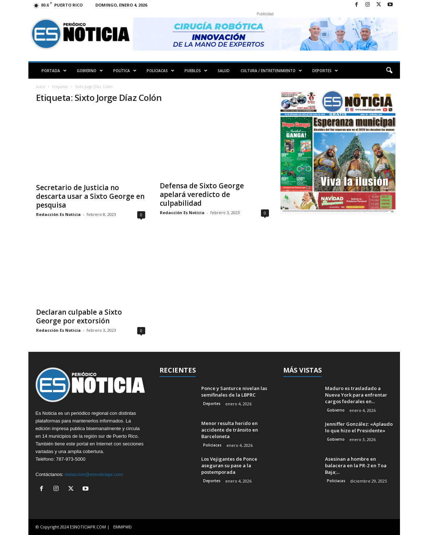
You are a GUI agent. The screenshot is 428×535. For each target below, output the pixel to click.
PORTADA (54, 71)
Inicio (40, 86)
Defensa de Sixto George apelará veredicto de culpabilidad (202, 194)
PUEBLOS (196, 71)
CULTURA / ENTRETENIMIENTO (271, 71)
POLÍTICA (124, 71)
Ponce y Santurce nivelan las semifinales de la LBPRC (234, 391)
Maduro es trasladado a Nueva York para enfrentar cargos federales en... (356, 395)
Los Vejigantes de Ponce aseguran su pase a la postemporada (229, 465)
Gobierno (336, 410)
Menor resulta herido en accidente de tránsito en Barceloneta (229, 430)
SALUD (224, 70)
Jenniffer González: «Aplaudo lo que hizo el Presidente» (359, 427)
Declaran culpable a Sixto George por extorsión (79, 316)
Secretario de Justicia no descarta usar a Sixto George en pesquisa (90, 196)
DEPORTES (325, 71)
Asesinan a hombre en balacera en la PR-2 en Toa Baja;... (356, 465)
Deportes (212, 403)
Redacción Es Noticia (58, 214)
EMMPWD (122, 527)
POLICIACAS (160, 71)
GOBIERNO (90, 71)
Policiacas (212, 445)
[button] (389, 71)
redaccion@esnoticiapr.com (94, 474)
